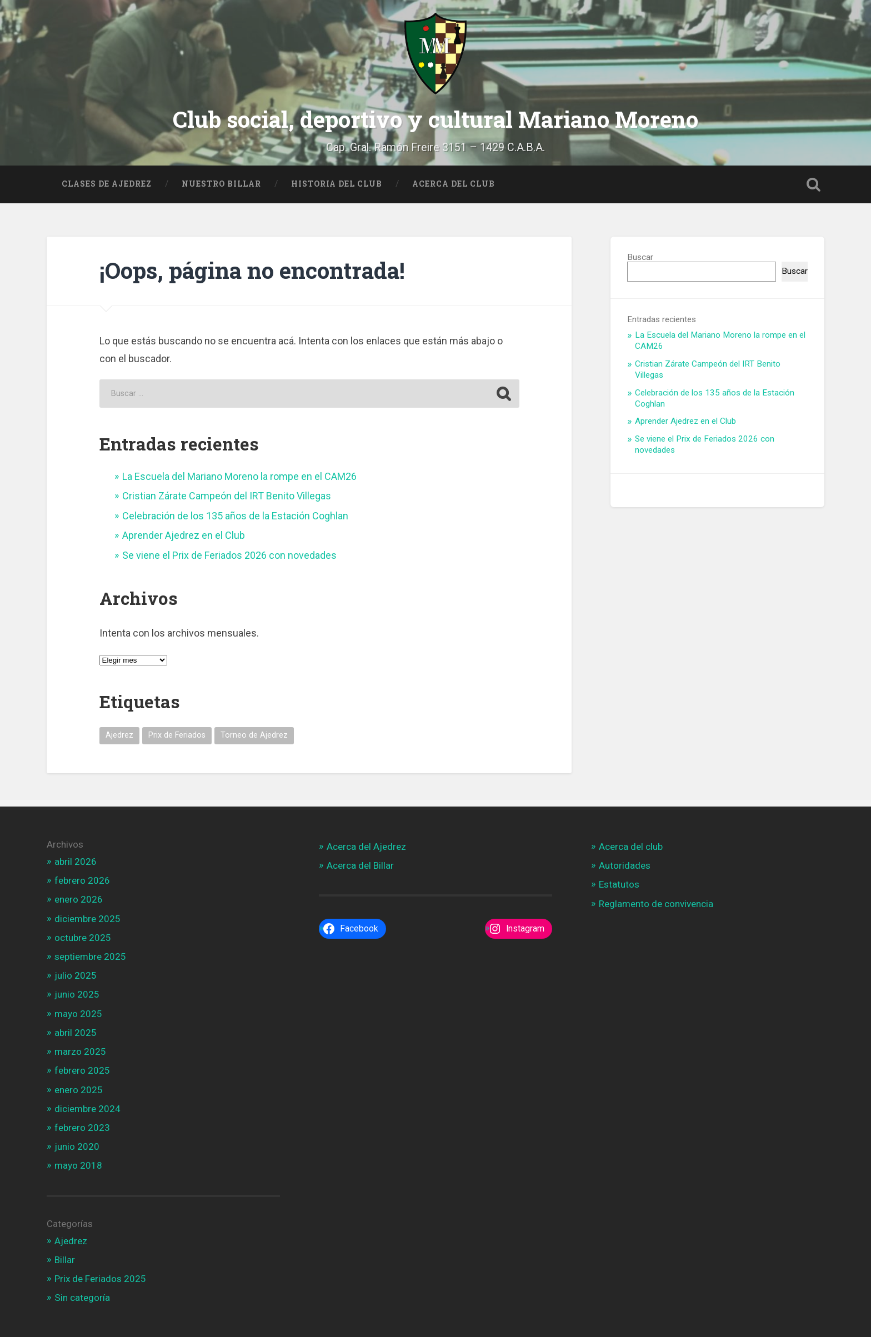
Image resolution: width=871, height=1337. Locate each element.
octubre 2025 (82, 937)
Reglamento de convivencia (656, 902)
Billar (64, 1259)
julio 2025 (75, 974)
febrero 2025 (82, 1069)
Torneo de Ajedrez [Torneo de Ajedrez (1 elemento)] (254, 734)
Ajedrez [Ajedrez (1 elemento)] (119, 734)
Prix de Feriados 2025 (100, 1278)
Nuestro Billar (221, 183)
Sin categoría (82, 1297)
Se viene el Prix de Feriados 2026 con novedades (229, 554)
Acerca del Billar (360, 864)
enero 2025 (78, 1088)
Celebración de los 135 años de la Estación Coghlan (235, 515)
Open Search (813, 183)
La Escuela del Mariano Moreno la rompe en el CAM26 (239, 476)
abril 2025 (75, 1032)
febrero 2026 (82, 879)
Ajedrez (70, 1239)
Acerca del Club (453, 183)
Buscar (640, 256)
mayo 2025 (78, 1012)
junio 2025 (76, 993)
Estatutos (619, 883)
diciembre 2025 (87, 917)
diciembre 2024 (87, 1108)
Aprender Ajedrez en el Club (183, 534)
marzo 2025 (80, 1050)
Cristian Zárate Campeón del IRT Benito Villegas (226, 495)
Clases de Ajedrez (107, 183)
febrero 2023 (82, 1127)
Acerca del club (631, 846)
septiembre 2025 (90, 956)
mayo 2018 (78, 1164)
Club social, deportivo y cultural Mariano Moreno (436, 118)
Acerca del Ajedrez (366, 846)
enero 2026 (78, 898)
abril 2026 (75, 861)
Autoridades (624, 864)
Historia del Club (336, 183)
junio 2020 (76, 1145)
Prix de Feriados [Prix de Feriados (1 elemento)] (177, 734)
